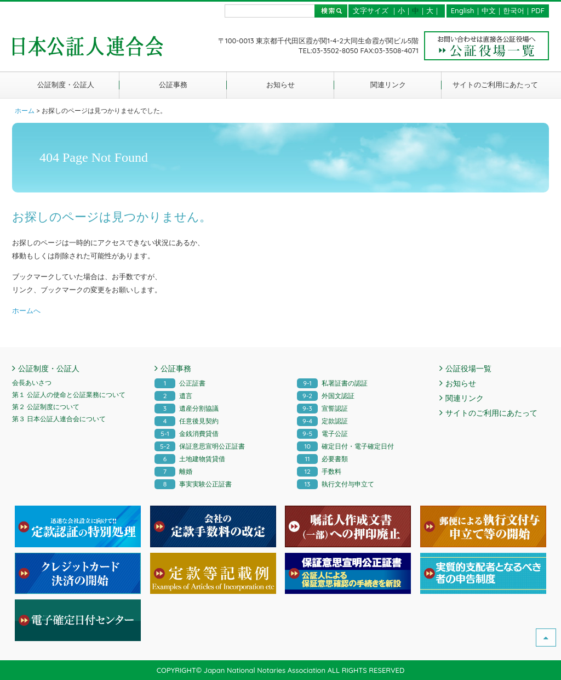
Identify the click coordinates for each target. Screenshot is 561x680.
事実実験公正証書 (193, 484)
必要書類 (322, 459)
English (462, 10)
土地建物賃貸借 (189, 459)
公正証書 (179, 383)
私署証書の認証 (332, 383)
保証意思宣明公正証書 (199, 446)
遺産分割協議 (186, 408)
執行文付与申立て (335, 484)
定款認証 (322, 421)
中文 (489, 10)
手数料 (319, 471)
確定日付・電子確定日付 (345, 446)
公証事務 (173, 84)
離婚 (173, 471)
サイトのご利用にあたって (495, 84)
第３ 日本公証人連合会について (59, 419)
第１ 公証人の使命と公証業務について (68, 394)
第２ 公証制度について (45, 407)
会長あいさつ (31, 382)
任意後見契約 (186, 421)
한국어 (513, 10)
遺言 (173, 396)
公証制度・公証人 (65, 84)
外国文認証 (325, 396)
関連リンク (388, 84)
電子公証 (322, 433)
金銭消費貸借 (186, 433)
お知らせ (280, 84)
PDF (538, 10)
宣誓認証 (322, 408)
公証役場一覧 (468, 368)
